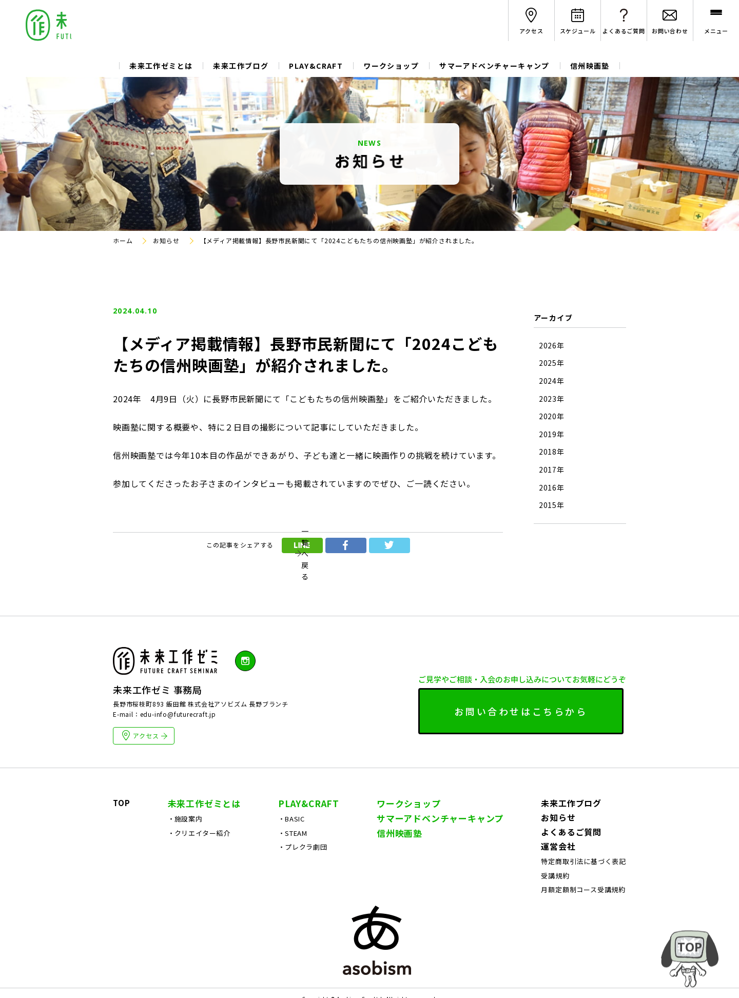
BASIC (295, 864)
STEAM (296, 878)
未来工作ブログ (240, 66)
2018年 (552, 452)
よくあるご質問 (571, 877)
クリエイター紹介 (202, 878)
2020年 (552, 416)
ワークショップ (391, 66)
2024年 (552, 381)
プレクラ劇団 (306, 892)
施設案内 (188, 864)
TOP (121, 848)
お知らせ (558, 862)
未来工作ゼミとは (160, 66)
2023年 (552, 399)
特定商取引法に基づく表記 (583, 906)
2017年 (552, 470)
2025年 (552, 363)
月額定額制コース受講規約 (583, 935)
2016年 (552, 488)
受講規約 (555, 921)
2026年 (552, 345)
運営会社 (558, 891)
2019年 (552, 434)
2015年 (552, 505)
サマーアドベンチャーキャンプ (494, 66)
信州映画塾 (590, 66)
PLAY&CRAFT (316, 66)
